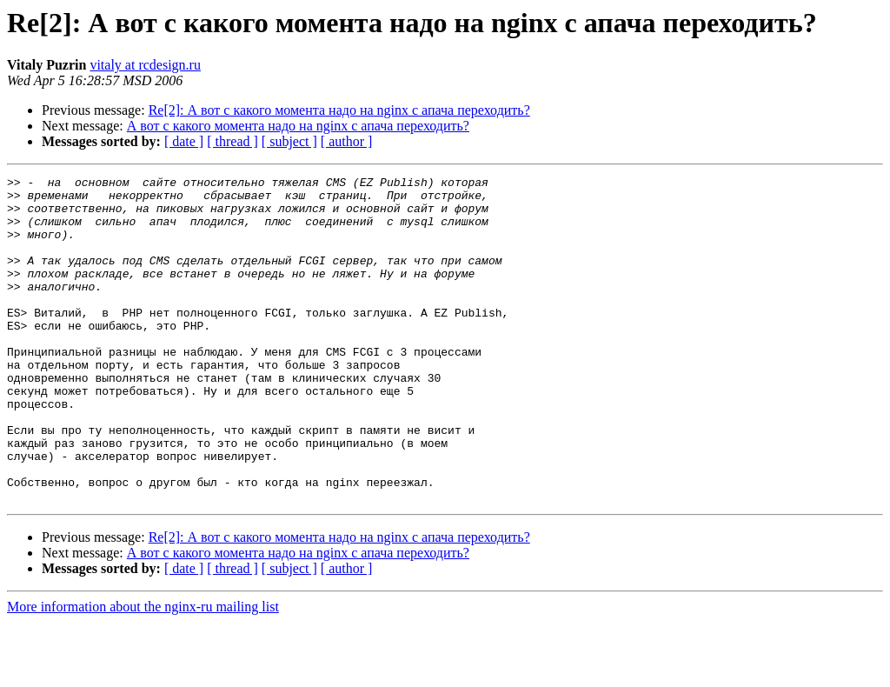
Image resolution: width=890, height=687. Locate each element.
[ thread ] (232, 141)
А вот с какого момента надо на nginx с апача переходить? (298, 125)
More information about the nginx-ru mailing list (143, 671)
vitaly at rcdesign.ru (145, 64)
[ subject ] (289, 141)
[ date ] (183, 141)
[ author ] (347, 141)
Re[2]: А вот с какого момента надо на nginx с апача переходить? (339, 110)
